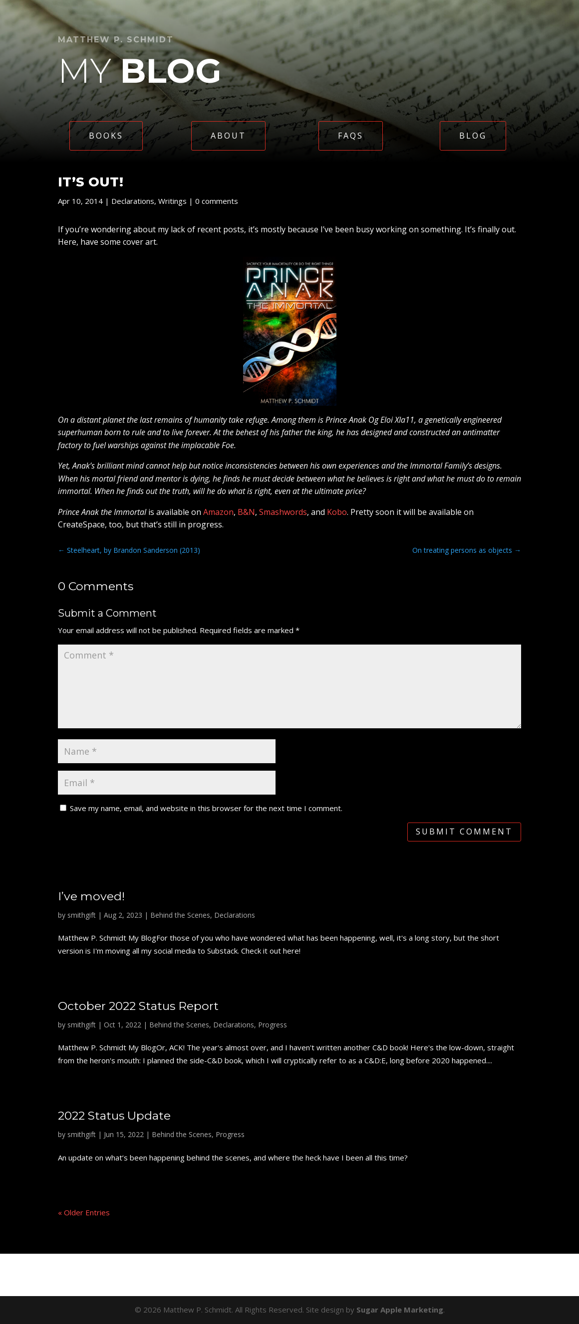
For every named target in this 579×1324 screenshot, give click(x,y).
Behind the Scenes (180, 915)
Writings (172, 201)
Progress (272, 1024)
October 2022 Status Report (138, 1006)
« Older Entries (84, 1212)
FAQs (350, 135)
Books (106, 135)
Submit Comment (464, 831)
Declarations (132, 201)
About (228, 135)
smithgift (81, 915)
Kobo (337, 511)
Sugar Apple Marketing (399, 1310)
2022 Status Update (114, 1116)
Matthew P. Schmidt (116, 39)
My (140, 70)
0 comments (216, 201)
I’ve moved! (91, 896)
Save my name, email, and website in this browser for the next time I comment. (206, 808)
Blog (473, 135)
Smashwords (283, 511)
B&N (246, 511)
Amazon (218, 511)
